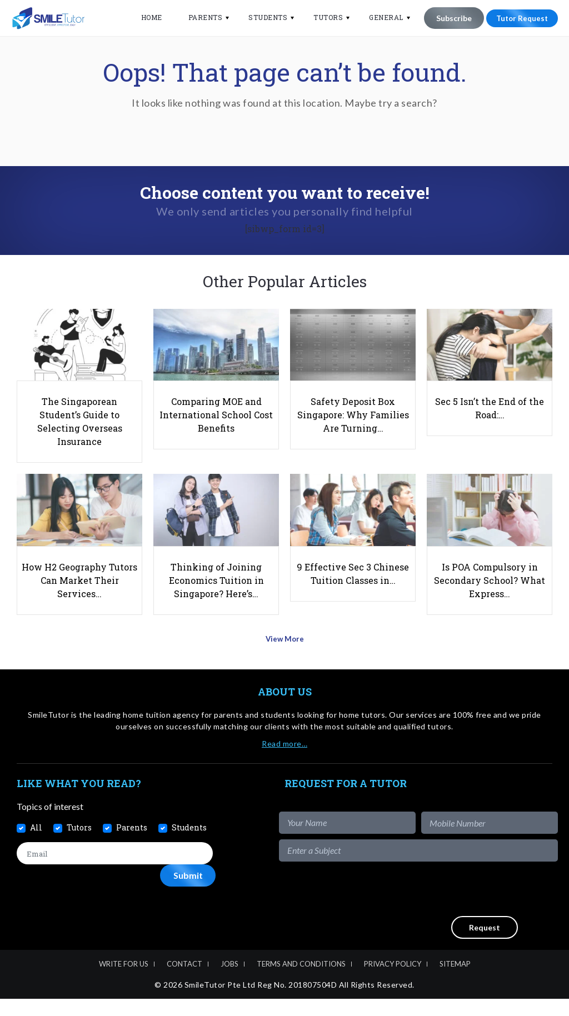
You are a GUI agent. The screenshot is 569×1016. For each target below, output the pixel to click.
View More (284, 659)
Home (144, 17)
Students (261, 17)
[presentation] (473, 906)
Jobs (229, 981)
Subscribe (447, 18)
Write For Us (123, 981)
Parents (198, 17)
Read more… (284, 760)
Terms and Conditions (301, 981)
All (36, 844)
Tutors (321, 17)
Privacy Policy (392, 981)
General (379, 17)
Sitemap (455, 981)
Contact (184, 981)
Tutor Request (518, 18)
